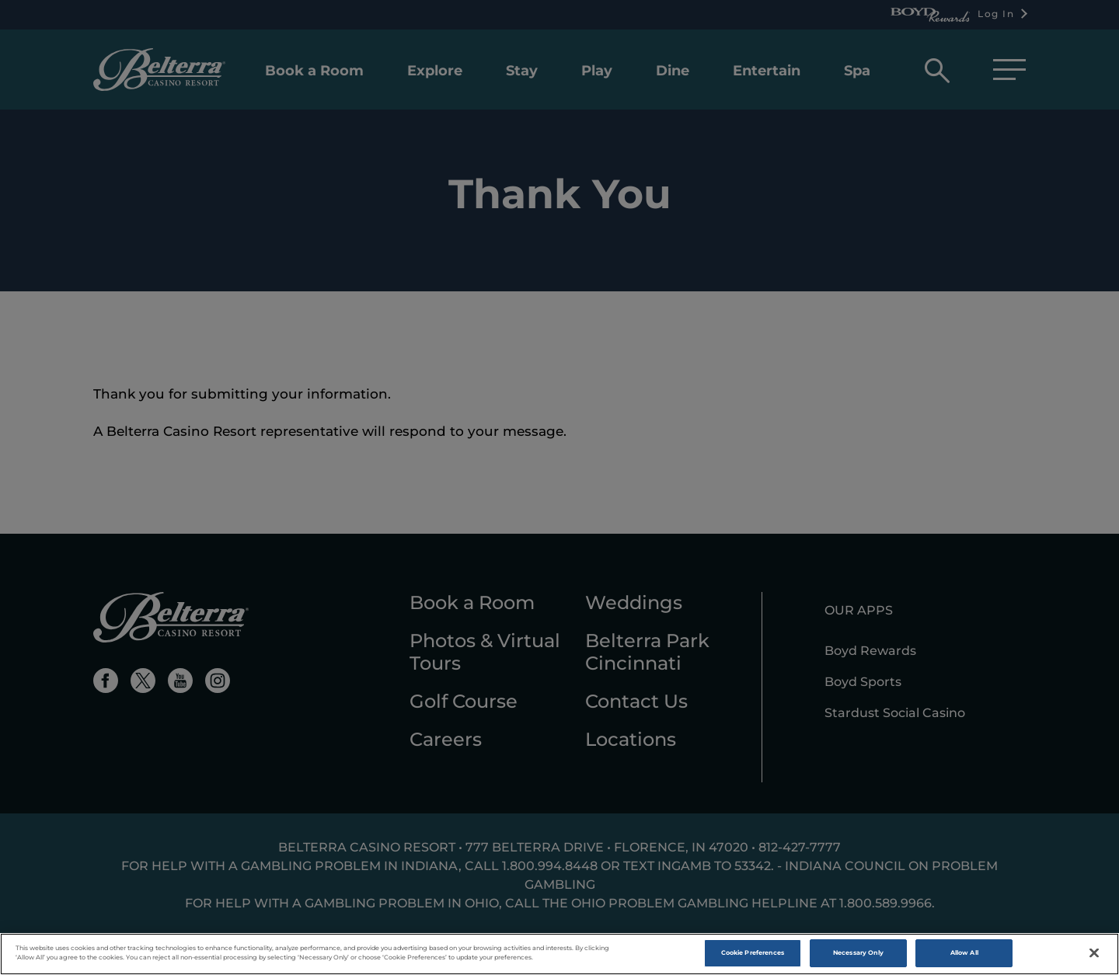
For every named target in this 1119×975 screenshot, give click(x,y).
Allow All (964, 952)
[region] (559, 954)
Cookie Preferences (752, 952)
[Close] (1094, 953)
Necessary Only (858, 952)
